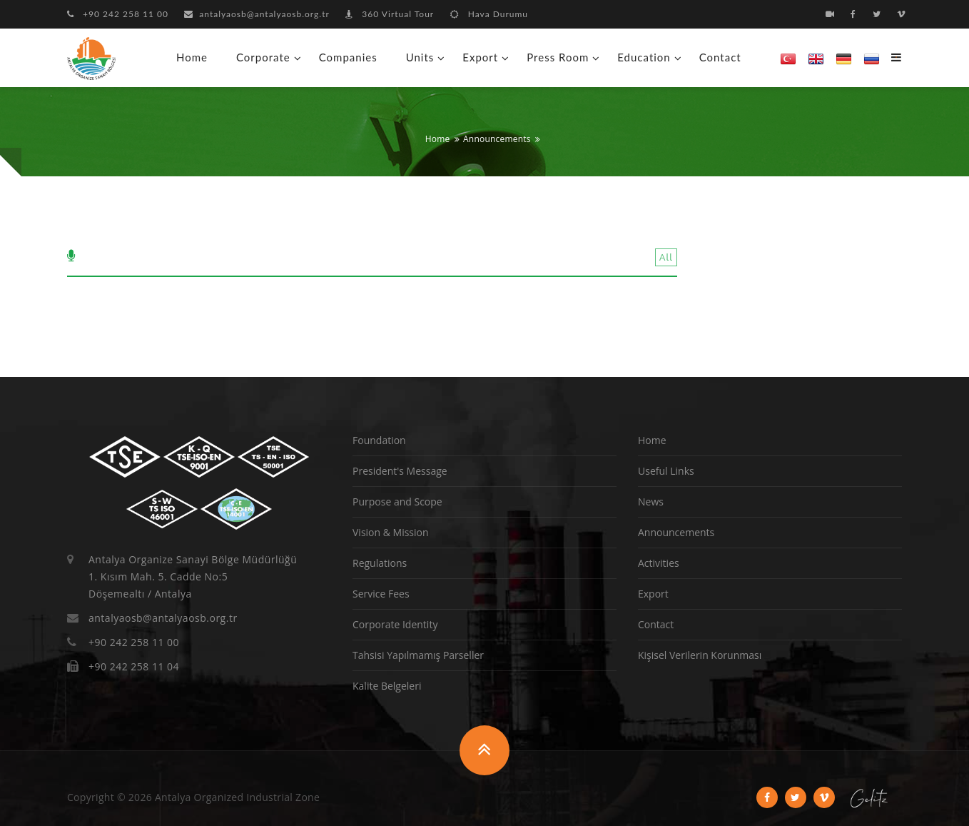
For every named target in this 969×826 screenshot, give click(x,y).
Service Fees (381, 593)
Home (192, 57)
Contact (720, 57)
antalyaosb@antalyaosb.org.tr (257, 14)
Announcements (497, 139)
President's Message (399, 471)
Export (653, 593)
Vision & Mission (390, 532)
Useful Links (666, 471)
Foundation (379, 440)
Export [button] (480, 57)
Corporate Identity (394, 624)
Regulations (379, 563)
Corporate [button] (263, 57)
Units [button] (420, 57)
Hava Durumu (489, 14)
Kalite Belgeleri (386, 685)
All (666, 257)
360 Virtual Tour (389, 14)
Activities (658, 563)
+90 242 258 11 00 (117, 14)
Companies (348, 57)
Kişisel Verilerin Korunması (699, 655)
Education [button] (643, 57)
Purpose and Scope (397, 501)
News (651, 501)
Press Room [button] (558, 57)
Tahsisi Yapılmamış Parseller (418, 655)
